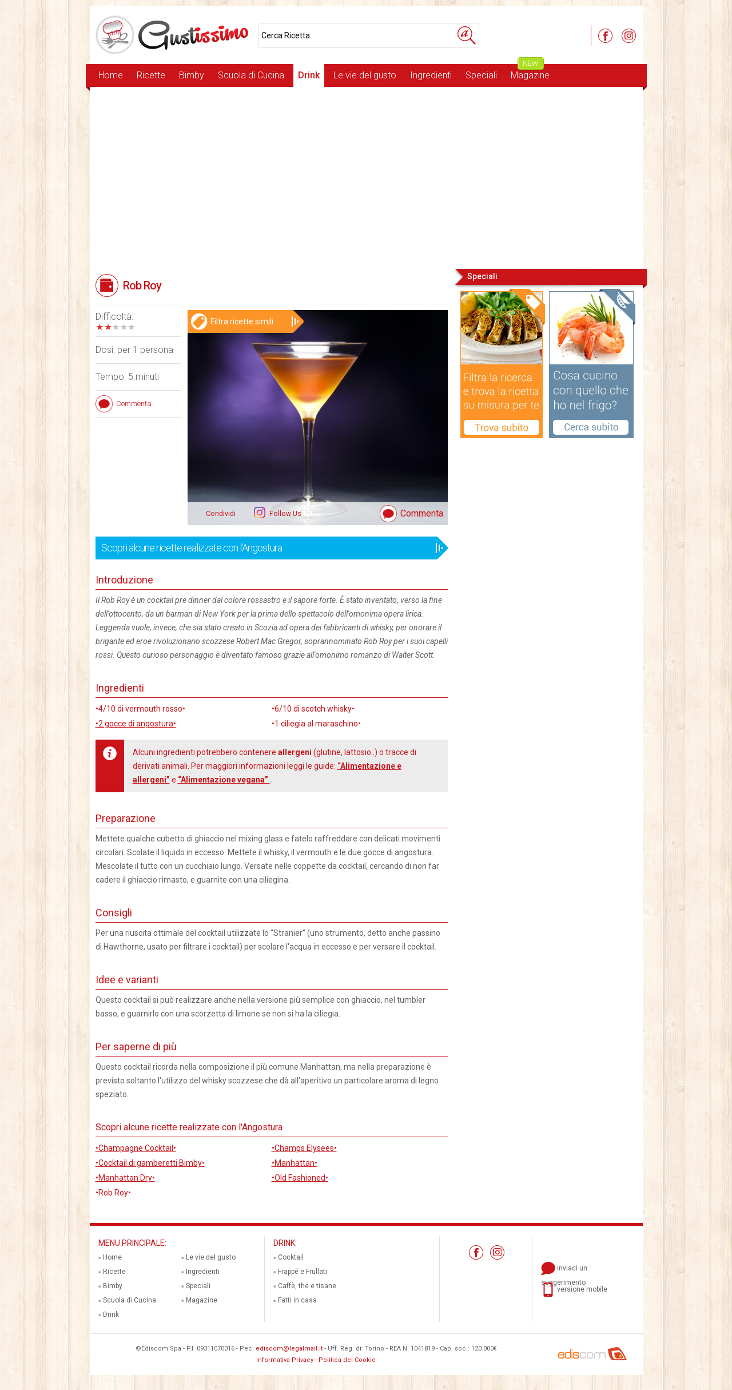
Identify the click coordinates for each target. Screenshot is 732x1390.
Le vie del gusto (364, 75)
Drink (309, 75)
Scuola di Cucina (251, 75)
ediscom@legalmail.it (289, 1348)
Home (110, 75)
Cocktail (291, 1257)
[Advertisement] (366, 177)
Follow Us (284, 514)
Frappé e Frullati (302, 1272)
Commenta (421, 513)
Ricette (151, 75)
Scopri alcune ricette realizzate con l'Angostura (268, 548)
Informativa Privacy (284, 1360)
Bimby (191, 75)
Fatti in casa (297, 1300)
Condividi (221, 514)
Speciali (481, 75)
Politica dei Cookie (347, 1360)
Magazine (530, 72)
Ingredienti (431, 75)
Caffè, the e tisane (307, 1286)
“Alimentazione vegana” (224, 779)
